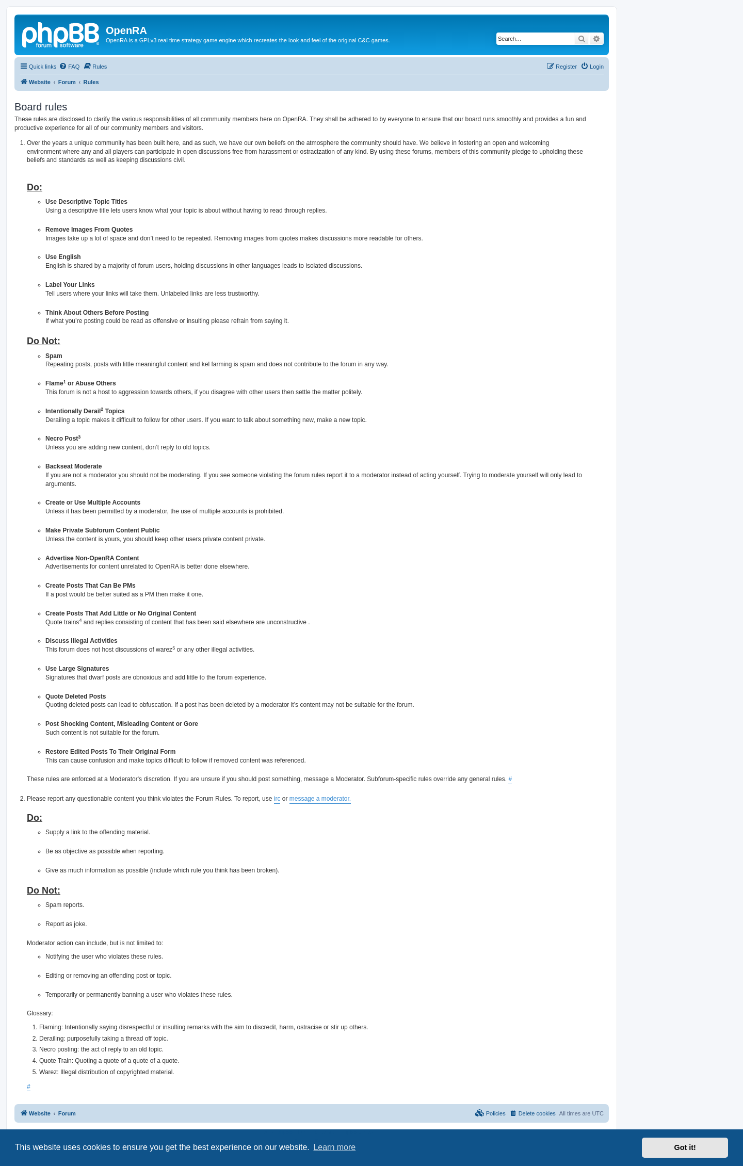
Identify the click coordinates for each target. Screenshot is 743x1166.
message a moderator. (320, 798)
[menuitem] (69, 66)
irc (277, 798)
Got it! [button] (685, 1147)
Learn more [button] (334, 1147)
